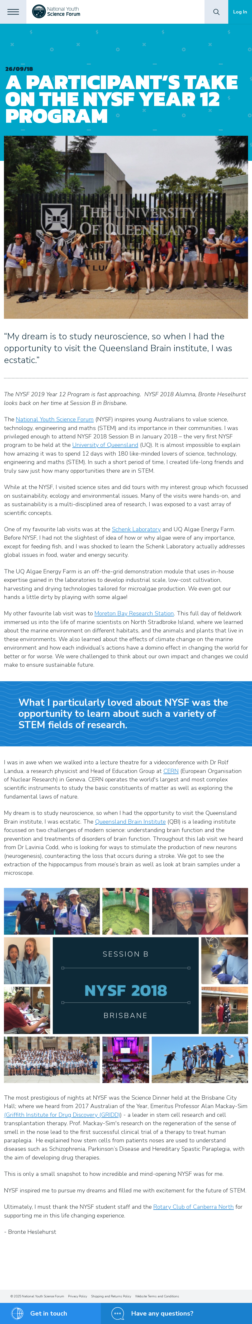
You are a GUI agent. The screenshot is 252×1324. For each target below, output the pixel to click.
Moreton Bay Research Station (134, 613)
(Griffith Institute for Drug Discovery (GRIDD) (62, 1115)
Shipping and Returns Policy (111, 1296)
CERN (171, 771)
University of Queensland (105, 445)
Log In (240, 12)
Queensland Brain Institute (130, 822)
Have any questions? (162, 1313)
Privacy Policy (77, 1296)
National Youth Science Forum (55, 419)
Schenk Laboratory (136, 529)
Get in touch (48, 1313)
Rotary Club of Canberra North (193, 1207)
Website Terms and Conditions (157, 1296)
